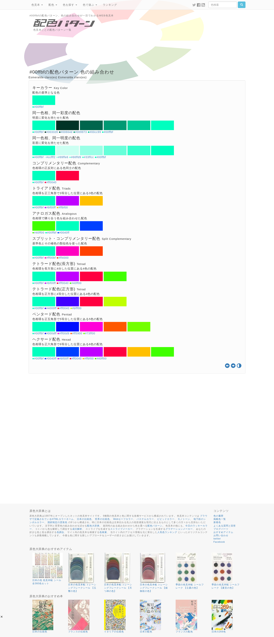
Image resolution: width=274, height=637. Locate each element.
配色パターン (154, 525)
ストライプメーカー (121, 529)
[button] (1, 616)
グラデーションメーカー (179, 529)
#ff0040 (51, 182)
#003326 (52, 132)
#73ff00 (90, 333)
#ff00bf (51, 257)
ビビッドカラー (165, 519)
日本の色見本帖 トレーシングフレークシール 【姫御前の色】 (154, 587)
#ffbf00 (63, 207)
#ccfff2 (50, 157)
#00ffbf (39, 106)
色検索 (103, 532)
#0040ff (64, 232)
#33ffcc (89, 157)
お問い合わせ (220, 535)
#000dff (51, 333)
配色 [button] (53, 4)
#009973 (81, 132)
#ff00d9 (64, 333)
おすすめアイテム (223, 532)
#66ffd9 (76, 157)
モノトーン (184, 519)
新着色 (217, 522)
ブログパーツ (220, 529)
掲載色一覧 (219, 519)
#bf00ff (51, 207)
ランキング (110, 4)
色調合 (60, 532)
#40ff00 (39, 232)
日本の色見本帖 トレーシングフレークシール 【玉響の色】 (82, 587)
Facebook (219, 542)
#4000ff (51, 308)
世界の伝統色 (102, 519)
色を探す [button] (70, 4)
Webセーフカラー (123, 519)
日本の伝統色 (84, 519)
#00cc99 (95, 132)
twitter (217, 538)
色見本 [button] (37, 4)
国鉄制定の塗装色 (57, 522)
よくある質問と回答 (224, 525)
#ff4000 (63, 257)
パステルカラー (145, 519)
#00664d (66, 132)
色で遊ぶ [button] (90, 4)
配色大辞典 (93, 525)
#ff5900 (77, 333)
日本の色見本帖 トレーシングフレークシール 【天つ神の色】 (118, 587)
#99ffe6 (63, 157)
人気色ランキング (167, 532)
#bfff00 (76, 308)
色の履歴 (218, 516)
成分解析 (77, 529)
